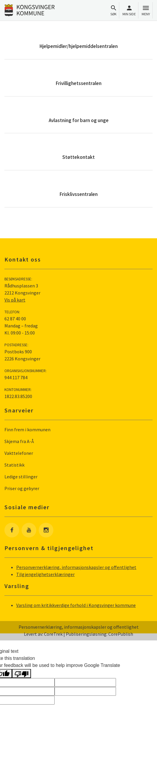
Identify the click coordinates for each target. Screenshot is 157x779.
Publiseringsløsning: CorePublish (99, 634)
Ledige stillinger (20, 477)
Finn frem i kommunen (27, 429)
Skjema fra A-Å (19, 441)
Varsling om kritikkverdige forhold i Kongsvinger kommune (76, 605)
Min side (129, 10)
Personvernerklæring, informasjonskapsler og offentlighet (76, 567)
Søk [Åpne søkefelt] (113, 10)
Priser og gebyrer (21, 488)
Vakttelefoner (18, 453)
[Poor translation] (21, 673)
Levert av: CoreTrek (43, 634)
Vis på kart (14, 300)
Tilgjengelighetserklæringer (45, 574)
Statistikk (14, 465)
